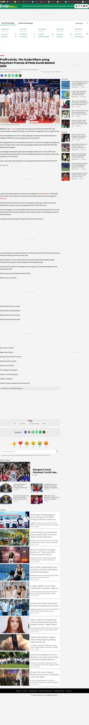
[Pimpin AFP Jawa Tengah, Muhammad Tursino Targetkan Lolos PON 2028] (14, 685)
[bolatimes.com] (8, 7)
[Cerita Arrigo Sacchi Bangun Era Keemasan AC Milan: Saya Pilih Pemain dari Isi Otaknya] (65, 141)
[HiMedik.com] (68, 2)
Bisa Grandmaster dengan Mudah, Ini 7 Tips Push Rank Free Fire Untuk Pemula (42, 552)
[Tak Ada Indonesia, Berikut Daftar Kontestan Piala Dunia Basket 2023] (6, 491)
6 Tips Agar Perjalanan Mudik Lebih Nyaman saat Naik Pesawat (79, 93)
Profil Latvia (4, 165)
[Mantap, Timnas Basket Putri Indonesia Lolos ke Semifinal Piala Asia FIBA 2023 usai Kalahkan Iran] (37, 503)
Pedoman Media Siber (45, 691)
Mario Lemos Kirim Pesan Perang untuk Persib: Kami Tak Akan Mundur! (80, 112)
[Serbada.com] (85, 2)
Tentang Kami (33, 691)
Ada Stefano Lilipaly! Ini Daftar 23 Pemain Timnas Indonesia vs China (79, 145)
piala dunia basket (34, 424)
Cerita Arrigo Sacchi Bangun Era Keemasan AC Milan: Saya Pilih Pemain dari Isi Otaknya (80, 136)
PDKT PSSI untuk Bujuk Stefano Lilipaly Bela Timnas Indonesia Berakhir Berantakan (79, 155)
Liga (24, 6)
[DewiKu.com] (43, 2)
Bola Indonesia (38, 6)
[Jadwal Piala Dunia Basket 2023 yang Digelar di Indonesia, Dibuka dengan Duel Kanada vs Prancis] (37, 491)
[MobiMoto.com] (51, 2)
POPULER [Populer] (64, 79)
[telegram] (13, 76)
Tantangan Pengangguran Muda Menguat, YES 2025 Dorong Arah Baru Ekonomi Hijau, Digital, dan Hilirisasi (42, 517)
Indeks (71, 6)
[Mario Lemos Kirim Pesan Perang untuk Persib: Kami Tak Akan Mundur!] (65, 117)
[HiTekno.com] (35, 2)
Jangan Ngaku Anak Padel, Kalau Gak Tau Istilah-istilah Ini (44, 587)
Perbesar (55, 81)
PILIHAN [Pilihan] (64, 132)
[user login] (76, 7)
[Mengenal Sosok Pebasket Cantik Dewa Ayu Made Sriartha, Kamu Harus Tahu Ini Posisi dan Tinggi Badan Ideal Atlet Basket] (15, 472)
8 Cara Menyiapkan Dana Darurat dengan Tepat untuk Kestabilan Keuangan (80, 83)
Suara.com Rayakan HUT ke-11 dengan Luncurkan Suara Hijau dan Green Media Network (44, 657)
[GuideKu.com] (60, 2)
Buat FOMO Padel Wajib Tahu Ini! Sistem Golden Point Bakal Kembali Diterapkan (44, 569)
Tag (30, 420)
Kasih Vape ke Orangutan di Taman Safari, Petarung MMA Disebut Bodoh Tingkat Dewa (43, 622)
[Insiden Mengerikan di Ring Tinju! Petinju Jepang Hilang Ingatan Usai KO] (14, 650)
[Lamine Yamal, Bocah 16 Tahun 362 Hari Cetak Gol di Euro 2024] (65, 180)
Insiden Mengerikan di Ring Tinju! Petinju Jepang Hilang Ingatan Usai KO (43, 639)
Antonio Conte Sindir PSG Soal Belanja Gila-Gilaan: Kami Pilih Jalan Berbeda (79, 122)
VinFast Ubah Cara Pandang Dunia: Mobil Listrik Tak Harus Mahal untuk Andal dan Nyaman (43, 534)
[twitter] (5, 76)
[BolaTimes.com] (26, 2)
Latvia (13, 129)
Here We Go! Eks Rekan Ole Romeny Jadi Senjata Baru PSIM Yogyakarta (80, 102)
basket (2, 198)
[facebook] (2, 76)
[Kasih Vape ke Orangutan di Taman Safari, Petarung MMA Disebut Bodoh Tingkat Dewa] (14, 632)
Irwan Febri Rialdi (5, 72)
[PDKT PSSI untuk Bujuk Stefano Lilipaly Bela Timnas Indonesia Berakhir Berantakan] (65, 160)
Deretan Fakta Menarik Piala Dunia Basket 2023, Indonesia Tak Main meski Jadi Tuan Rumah (21, 497)
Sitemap (68, 691)
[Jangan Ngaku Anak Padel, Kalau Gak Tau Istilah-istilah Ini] (14, 597)
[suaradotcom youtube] (84, 6)
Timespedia (62, 6)
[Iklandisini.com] (77, 2)
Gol (68, 6)
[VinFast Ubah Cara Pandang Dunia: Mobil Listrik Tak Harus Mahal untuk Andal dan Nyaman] (14, 545)
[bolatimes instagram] (86, 6)
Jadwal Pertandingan (25, 23)
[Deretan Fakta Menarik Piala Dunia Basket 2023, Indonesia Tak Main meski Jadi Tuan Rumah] (6, 503)
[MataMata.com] (17, 2)
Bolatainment (48, 6)
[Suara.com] (10, 2)
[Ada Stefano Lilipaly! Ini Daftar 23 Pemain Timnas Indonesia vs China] (65, 151)
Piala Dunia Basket (43, 193)
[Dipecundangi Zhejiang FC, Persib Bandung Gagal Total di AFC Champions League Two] (65, 170)
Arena (56, 6)
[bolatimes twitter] (81, 6)
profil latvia (22, 424)
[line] (9, 76)
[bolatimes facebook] (79, 6)
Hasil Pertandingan (8, 23)
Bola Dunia (29, 6)
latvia (15, 424)
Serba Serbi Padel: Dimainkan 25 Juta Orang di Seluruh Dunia (44, 604)
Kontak (25, 691)
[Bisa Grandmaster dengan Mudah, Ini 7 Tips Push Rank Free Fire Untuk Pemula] (14, 562)
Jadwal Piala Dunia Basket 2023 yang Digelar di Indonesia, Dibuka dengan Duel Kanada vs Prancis (51, 486)
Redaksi (18, 691)
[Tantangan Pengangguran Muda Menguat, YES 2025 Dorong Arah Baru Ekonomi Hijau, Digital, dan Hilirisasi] (14, 527)
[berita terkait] (5, 460)
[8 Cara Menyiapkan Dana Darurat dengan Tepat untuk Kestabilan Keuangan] (65, 88)
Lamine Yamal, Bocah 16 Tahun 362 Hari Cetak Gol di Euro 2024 (79, 174)
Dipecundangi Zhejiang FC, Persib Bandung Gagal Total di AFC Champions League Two (80, 165)
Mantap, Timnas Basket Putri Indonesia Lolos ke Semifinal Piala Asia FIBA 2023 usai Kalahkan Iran (51, 497)
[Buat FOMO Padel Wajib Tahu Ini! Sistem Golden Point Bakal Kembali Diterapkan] (14, 580)
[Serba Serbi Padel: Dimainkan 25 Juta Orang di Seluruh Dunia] (14, 615)
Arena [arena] (2, 56)
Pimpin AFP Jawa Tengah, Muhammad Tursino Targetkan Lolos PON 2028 (44, 674)
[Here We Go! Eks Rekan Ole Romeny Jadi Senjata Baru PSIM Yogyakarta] (65, 107)
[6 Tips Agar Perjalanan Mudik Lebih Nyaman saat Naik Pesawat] (65, 98)
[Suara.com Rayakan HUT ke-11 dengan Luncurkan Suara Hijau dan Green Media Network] (14, 667)
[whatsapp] (16, 76)
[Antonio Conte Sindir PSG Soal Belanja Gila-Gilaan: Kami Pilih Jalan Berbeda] (65, 127)
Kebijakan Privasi (59, 691)
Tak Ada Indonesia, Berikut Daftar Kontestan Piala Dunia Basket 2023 (20, 486)
